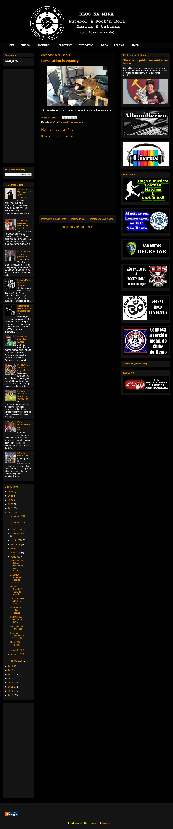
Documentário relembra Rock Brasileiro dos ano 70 (24, 310)
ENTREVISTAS (86, 45)
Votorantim (78, 122)
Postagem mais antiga (102, 219)
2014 (11, 687)
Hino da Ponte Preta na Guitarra (24, 282)
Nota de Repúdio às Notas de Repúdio (16, 590)
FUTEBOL (26, 45)
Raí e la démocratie (22, 454)
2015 (11, 682)
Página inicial (78, 219)
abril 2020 (15, 557)
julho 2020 (16, 544)
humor (70, 122)
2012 (11, 695)
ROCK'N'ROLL (44, 45)
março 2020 (16, 650)
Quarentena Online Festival (15, 610)
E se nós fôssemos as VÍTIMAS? (17, 635)
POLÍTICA (119, 45)
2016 (11, 678)
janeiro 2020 (17, 661)
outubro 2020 (17, 529)
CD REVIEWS (65, 45)
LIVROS (104, 45)
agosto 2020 (17, 540)
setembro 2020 (18, 533)
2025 (11, 491)
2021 (11, 508)
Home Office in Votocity (17, 643)
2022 (11, 504)
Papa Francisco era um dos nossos (23, 426)
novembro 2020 (18, 522)
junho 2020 (16, 548)
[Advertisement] (18, 115)
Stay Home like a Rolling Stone (17, 601)
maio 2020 (16, 552)
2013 (11, 691)
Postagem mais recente (53, 219)
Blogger (105, 823)
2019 (11, 666)
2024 (11, 496)
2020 (11, 512)
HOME (11, 45)
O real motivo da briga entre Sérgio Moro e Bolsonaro (17, 565)
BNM (55, 122)
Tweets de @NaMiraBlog (135, 363)
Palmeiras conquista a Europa (22, 339)
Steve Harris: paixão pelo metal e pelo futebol (23, 224)
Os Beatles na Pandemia (17, 627)
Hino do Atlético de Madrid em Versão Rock (23, 395)
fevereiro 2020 (17, 654)
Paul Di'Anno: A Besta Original (23, 368)
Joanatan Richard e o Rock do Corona (16, 579)
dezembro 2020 (18, 516)
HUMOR (135, 45)
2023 (11, 500)
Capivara (62, 122)
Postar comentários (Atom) (81, 227)
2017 (11, 674)
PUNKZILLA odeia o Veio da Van (17, 619)
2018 (11, 670)
